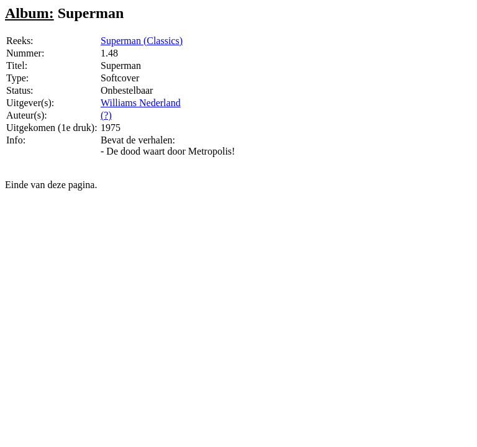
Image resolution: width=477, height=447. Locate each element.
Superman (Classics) (142, 40)
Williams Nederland (141, 102)
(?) (106, 115)
